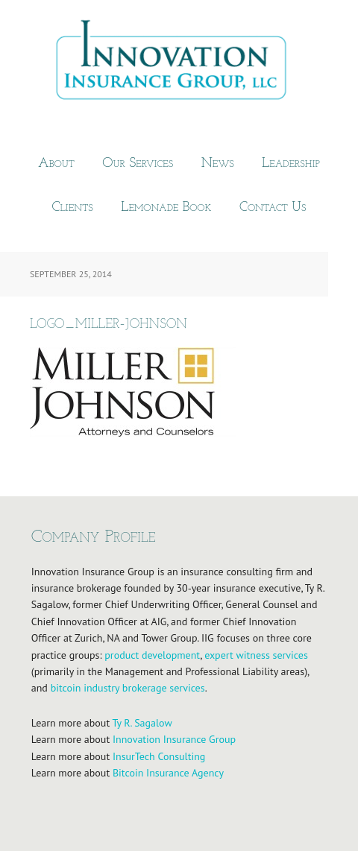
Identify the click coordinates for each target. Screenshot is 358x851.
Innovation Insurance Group (179, 63)
